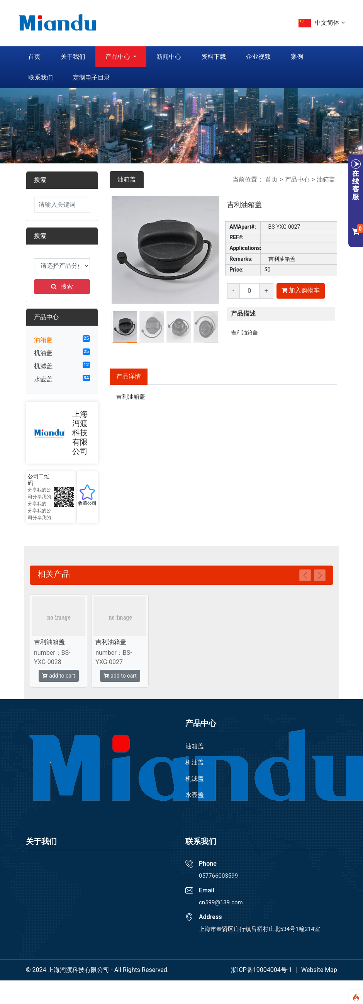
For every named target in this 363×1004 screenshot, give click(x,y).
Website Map (319, 969)
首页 (34, 56)
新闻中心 (168, 56)
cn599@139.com (221, 902)
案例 (297, 56)
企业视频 (258, 56)
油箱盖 (43, 339)
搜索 (62, 286)
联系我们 (40, 77)
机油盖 (43, 353)
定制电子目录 (91, 77)
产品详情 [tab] (128, 376)
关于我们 (73, 56)
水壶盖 (43, 379)
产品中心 (118, 56)
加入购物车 (301, 290)
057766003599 (218, 875)
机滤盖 (43, 366)
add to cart (58, 676)
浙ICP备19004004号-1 (261, 969)
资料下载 (213, 56)
